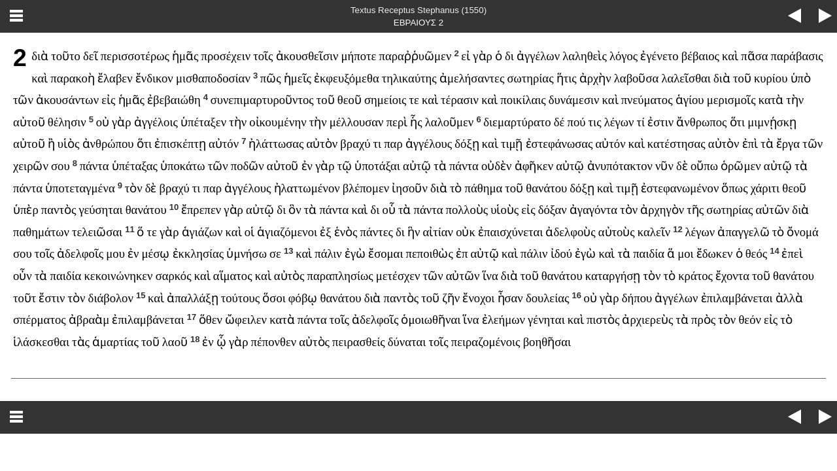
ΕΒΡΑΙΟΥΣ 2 (418, 22)
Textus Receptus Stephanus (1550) (418, 10)
